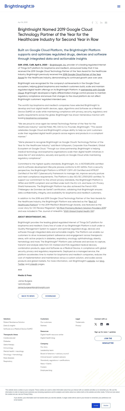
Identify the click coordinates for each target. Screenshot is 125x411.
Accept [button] (96, 405)
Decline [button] (105, 405)
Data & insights (9, 325)
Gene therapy (9, 345)
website (91, 262)
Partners (44, 325)
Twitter (21, 265)
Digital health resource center (52, 335)
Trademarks (80, 322)
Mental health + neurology (14, 351)
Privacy (78, 325)
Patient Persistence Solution (14, 322)
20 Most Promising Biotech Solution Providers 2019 (81, 209)
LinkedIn (34, 265)
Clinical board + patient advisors (53, 357)
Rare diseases (9, 358)
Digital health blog (48, 338)
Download (50, 297)
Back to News (28, 297)
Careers (44, 367)
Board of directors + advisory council (55, 354)
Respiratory (8, 361)
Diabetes (7, 341)
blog (102, 262)
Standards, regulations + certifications (55, 360)
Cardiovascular (9, 338)
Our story (44, 347)
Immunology (8, 348)
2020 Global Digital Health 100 (79, 212)
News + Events (46, 364)
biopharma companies (37, 119)
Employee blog (46, 370)
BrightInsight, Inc (58, 64)
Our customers (46, 322)
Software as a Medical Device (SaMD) (18, 329)
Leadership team (47, 350)
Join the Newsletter (107, 339)
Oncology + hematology (13, 355)
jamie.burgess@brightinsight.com (34, 288)
